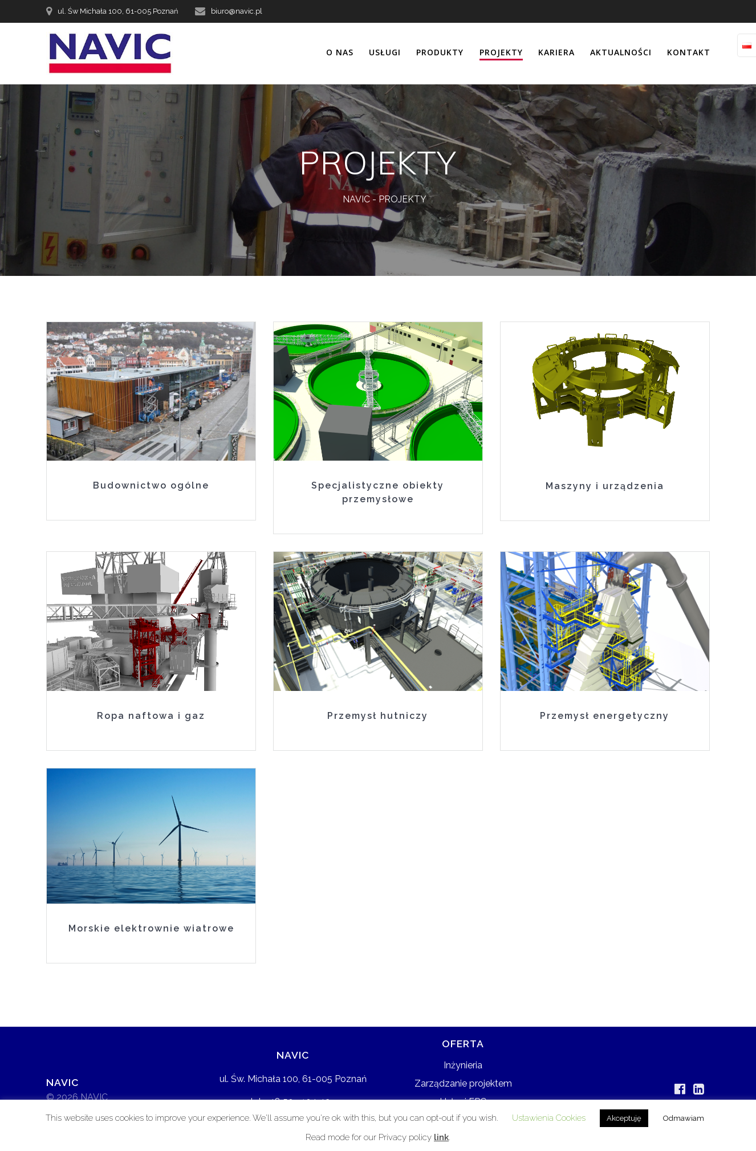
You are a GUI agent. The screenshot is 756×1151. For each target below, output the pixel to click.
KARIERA (556, 52)
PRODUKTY (440, 52)
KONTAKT (688, 52)
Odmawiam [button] (683, 1118)
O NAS (339, 52)
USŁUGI (385, 52)
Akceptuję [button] (624, 1118)
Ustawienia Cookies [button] (549, 1118)
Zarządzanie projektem (463, 1083)
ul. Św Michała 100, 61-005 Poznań (118, 11)
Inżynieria (463, 1065)
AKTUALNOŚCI (621, 52)
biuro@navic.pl (236, 11)
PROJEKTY (501, 52)
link (441, 1137)
